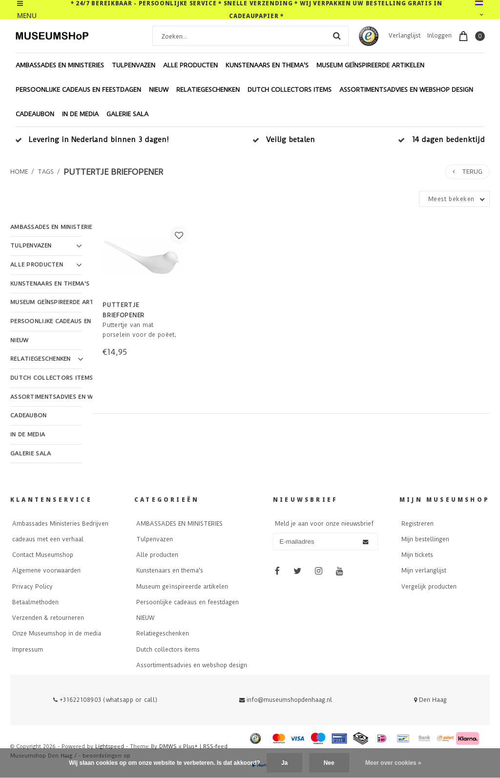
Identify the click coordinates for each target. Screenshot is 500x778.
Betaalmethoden (35, 602)
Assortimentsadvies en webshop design (406, 89)
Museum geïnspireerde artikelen (370, 65)
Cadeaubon (35, 114)
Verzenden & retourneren (48, 617)
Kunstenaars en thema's (267, 65)
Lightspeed (109, 746)
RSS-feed (215, 746)
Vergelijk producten (429, 586)
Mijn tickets (417, 555)
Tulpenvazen (133, 65)
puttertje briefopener (113, 172)
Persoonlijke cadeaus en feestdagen (78, 89)
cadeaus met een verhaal (47, 539)
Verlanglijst (404, 35)
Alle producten (190, 65)
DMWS (168, 746)
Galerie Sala (127, 114)
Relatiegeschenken (208, 89)
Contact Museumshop (42, 555)
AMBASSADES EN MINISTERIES (60, 65)
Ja (284, 762)
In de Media (80, 114)
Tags (46, 171)
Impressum (27, 649)
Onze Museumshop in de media (56, 633)
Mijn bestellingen (425, 539)
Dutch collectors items (290, 89)
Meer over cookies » (393, 762)
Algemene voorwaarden (46, 570)
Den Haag (430, 699)
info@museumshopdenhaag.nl (285, 699)
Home (19, 171)
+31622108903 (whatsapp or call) (105, 699)
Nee (329, 762)
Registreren (417, 523)
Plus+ (190, 746)
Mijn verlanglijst (423, 570)
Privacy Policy (32, 586)
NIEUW (158, 89)
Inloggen (439, 35)
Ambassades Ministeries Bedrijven (60, 523)
